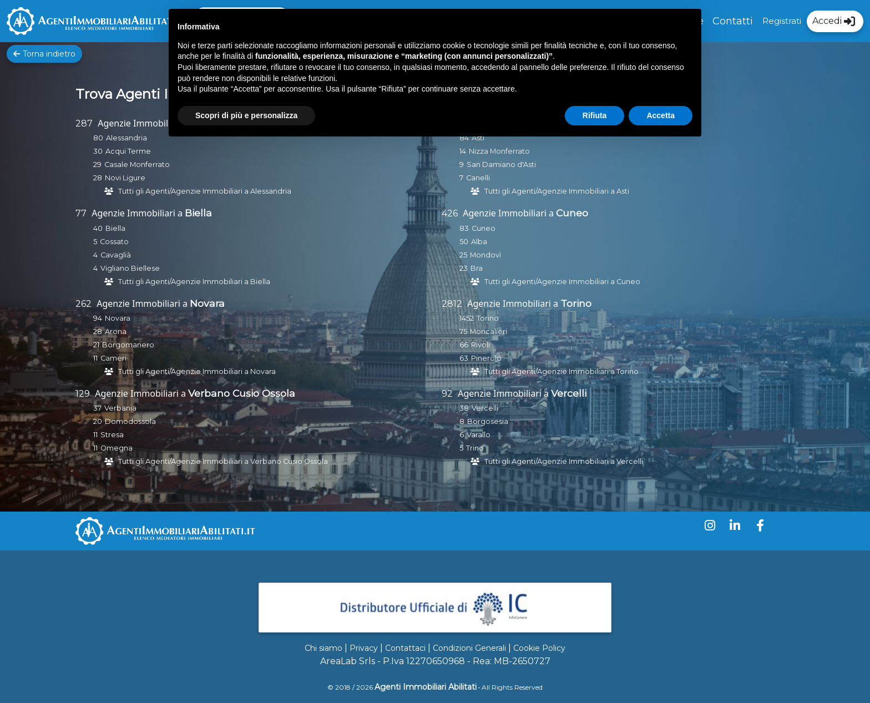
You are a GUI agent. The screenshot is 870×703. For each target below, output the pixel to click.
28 (97, 178)
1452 (466, 318)
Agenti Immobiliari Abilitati (426, 687)
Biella (198, 213)
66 (463, 345)
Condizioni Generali (469, 648)
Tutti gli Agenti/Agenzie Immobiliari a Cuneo (562, 281)
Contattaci (405, 648)
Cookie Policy (539, 648)
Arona (116, 331)
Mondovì (485, 255)
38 (464, 408)
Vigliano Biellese (130, 268)
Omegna (116, 448)
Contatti (732, 21)
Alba (479, 241)
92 (447, 393)
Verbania (120, 408)
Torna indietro (44, 54)
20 (97, 421)
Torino (575, 303)
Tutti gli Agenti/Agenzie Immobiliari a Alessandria (204, 191)
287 (84, 123)
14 (462, 151)
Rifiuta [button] (595, 115)
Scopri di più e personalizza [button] (246, 115)
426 (450, 213)
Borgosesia (487, 421)
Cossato (114, 241)
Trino (475, 448)
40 (98, 228)
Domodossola (130, 421)
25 (463, 255)
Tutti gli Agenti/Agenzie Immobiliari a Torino (561, 371)
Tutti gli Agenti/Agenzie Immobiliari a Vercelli (563, 461)
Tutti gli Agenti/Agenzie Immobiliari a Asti (556, 191)
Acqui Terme (128, 151)
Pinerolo (486, 358)
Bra (477, 268)
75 (463, 331)
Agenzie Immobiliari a (143, 123)
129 (82, 393)
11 (95, 358)
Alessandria (126, 138)
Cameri (113, 358)
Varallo (478, 435)
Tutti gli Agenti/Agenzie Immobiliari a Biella (194, 281)
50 (463, 241)
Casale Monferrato (137, 164)
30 (98, 151)
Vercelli (568, 393)
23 (463, 268)
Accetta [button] (660, 115)
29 (97, 164)
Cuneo (572, 213)
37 (97, 408)
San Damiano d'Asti (501, 164)
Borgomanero (128, 345)
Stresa (112, 435)
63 (463, 358)
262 (83, 304)
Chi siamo (323, 648)
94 (97, 318)
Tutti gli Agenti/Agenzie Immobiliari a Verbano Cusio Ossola (223, 461)
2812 (452, 304)
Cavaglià (115, 255)
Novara (207, 303)
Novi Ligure (125, 178)
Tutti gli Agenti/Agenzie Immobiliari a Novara (197, 371)
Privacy (364, 648)
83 (464, 228)
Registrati (781, 21)
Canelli (478, 178)
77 (81, 213)
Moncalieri (488, 331)
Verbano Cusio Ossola (241, 393)
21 (96, 345)
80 (98, 138)
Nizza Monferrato (499, 151)
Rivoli (480, 345)
